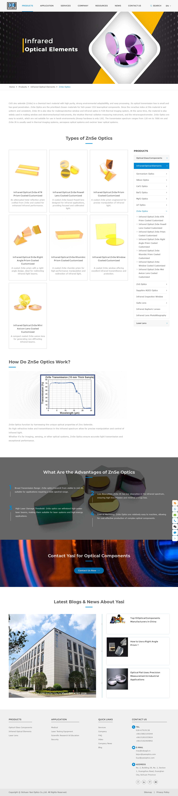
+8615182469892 (144, 741)
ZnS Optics (151, 284)
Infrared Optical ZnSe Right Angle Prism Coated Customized (152, 243)
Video (100, 739)
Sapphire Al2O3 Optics (151, 290)
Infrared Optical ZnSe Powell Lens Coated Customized (152, 226)
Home (12, 87)
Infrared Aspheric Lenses (148, 309)
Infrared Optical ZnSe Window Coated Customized (152, 264)
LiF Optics (151, 205)
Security (55, 739)
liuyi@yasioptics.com (145, 758)
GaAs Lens (151, 303)
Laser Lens (141, 323)
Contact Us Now (89, 568)
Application (47, 6)
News (118, 6)
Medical (54, 727)
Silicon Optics (151, 180)
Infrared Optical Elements (43, 87)
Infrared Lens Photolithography (151, 315)
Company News (105, 743)
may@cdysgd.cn (143, 751)
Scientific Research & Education (65, 735)
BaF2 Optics (151, 192)
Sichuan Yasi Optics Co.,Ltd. (34, 792)
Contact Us (134, 6)
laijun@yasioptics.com (146, 754)
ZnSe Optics (64, 87)
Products (27, 6)
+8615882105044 (144, 734)
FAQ (100, 735)
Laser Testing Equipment (62, 731)
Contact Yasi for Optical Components (89, 557)
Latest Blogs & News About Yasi (89, 603)
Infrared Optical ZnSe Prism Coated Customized (152, 234)
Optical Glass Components (149, 158)
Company (83, 6)
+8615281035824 (144, 737)
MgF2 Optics (151, 199)
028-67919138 (143, 730)
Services (66, 6)
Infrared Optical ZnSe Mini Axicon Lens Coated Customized (151, 273)
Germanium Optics (151, 174)
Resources (101, 6)
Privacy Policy (163, 792)
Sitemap (148, 792)
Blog (100, 747)
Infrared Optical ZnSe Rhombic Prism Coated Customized (149, 254)
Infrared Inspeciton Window (149, 297)
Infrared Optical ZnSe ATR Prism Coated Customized (151, 219)
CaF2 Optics (151, 186)
